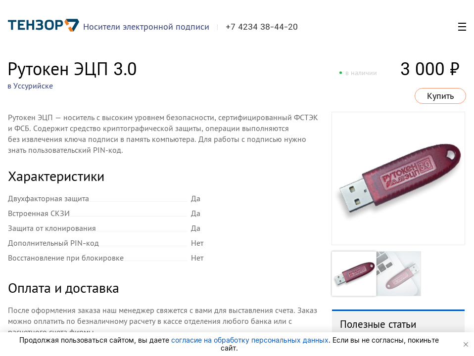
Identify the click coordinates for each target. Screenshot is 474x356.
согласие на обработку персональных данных (250, 340)
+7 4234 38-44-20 (262, 26)
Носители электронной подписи (146, 26)
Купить (440, 95)
